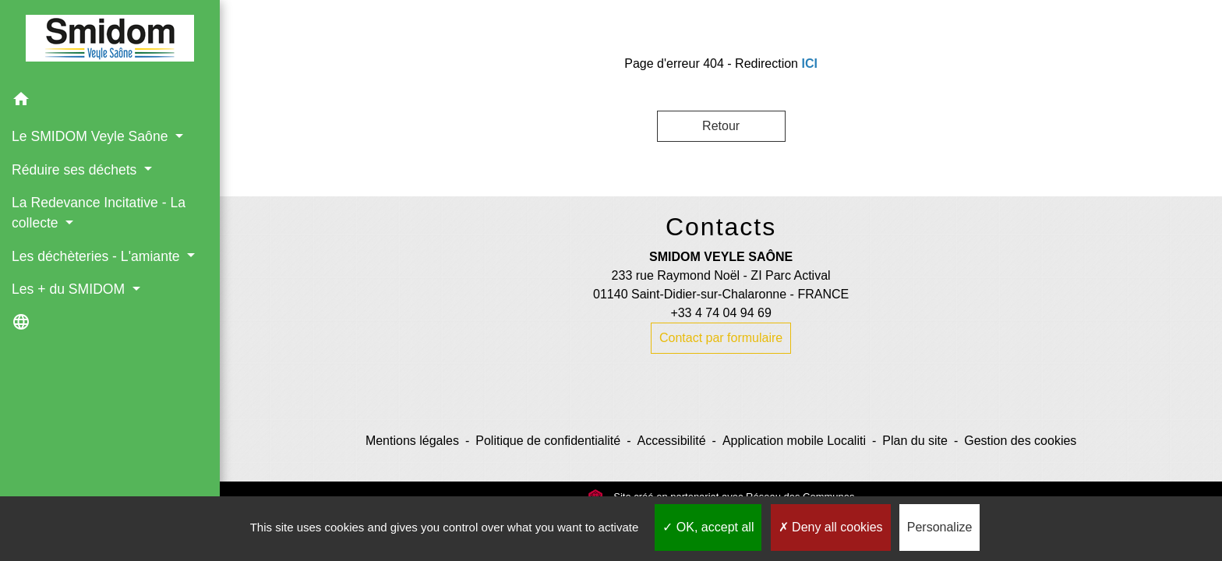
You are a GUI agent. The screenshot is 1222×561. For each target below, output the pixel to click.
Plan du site (915, 440)
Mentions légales (412, 440)
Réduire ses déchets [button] (76, 170)
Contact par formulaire (720, 337)
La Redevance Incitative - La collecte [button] (98, 213)
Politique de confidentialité (547, 440)
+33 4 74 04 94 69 (720, 312)
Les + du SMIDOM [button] (70, 289)
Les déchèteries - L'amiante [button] (97, 256)
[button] (110, 101)
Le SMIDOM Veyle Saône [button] (91, 136)
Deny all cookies (831, 527)
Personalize (940, 527)
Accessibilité (671, 440)
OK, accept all (708, 527)
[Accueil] (110, 41)
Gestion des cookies (1020, 440)
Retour (721, 125)
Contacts (721, 227)
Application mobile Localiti (794, 440)
